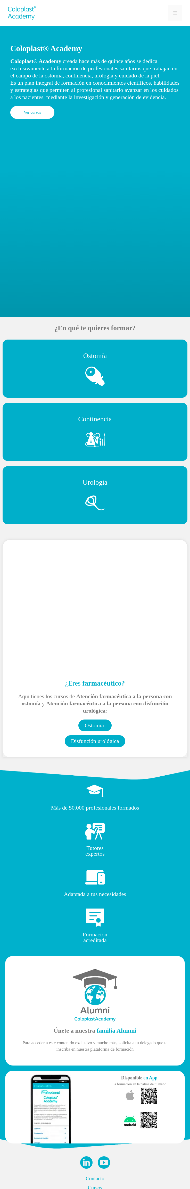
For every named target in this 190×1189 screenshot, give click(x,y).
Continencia (95, 419)
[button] (32, 112)
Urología (95, 482)
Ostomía (95, 356)
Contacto (95, 1178)
